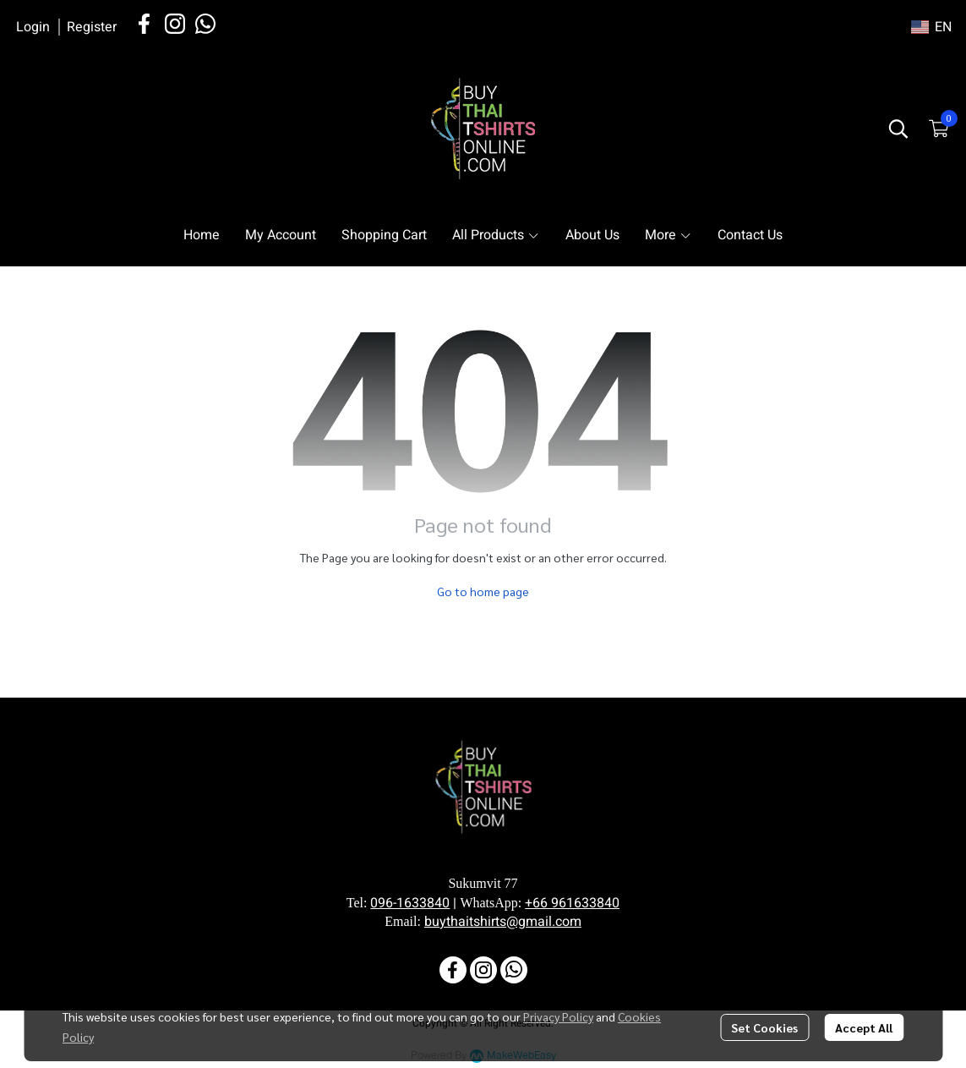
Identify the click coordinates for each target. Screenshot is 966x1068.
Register (92, 27)
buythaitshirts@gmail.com (502, 922)
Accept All (863, 1027)
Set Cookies (764, 1027)
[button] (931, 27)
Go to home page (483, 591)
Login (33, 27)
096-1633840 (410, 903)
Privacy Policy (558, 1016)
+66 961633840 (572, 903)
